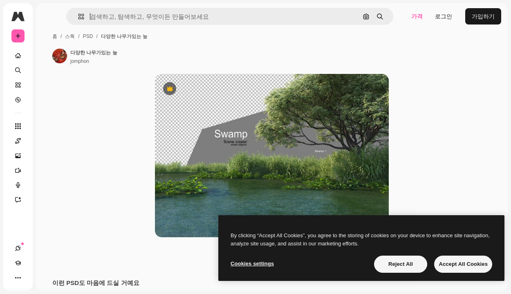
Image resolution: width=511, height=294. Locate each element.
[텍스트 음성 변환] (22, 185)
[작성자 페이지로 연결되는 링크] (59, 56)
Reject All (400, 264)
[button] (78, 16)
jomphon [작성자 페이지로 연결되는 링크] (79, 61)
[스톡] (18, 84)
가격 (417, 16)
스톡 (70, 36)
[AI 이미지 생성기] (22, 155)
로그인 (443, 16)
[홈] (18, 55)
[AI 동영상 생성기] (22, 170)
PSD (88, 36)
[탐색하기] (18, 99)
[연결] (18, 248)
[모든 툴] (18, 126)
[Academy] (18, 263)
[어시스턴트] (22, 199)
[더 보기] (18, 277)
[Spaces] (22, 140)
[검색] (18, 70)
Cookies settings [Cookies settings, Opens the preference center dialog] (252, 264)
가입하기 (483, 16)
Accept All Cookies (463, 264)
